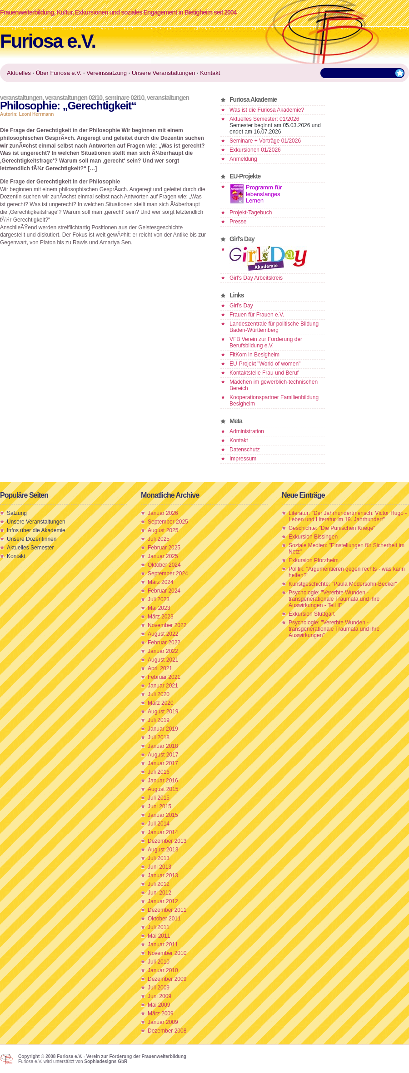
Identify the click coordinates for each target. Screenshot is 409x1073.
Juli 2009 (159, 987)
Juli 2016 (159, 772)
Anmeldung (243, 159)
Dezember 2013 (167, 841)
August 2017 (163, 755)
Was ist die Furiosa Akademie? (266, 110)
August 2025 (163, 530)
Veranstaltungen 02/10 (73, 97)
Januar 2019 (163, 729)
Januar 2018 (163, 746)
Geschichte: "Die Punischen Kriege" (332, 528)
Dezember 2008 (167, 1031)
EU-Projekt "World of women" (264, 364)
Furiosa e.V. (47, 41)
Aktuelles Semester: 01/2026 (264, 119)
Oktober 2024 (164, 565)
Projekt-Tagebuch (250, 212)
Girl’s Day (241, 305)
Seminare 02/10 (124, 97)
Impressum (242, 458)
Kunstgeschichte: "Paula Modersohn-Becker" (343, 584)
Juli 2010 (159, 962)
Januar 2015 (163, 815)
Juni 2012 (159, 893)
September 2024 (168, 573)
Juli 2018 (159, 737)
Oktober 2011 (164, 918)
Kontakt (238, 440)
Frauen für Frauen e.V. (256, 315)
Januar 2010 (163, 970)
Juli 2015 (159, 798)
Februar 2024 (164, 591)
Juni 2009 (159, 996)
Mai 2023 (159, 608)
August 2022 (163, 634)
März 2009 (161, 1013)
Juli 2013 (159, 858)
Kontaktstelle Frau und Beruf (264, 373)
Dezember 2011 (167, 910)
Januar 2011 (163, 944)
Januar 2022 (163, 651)
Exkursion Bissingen (313, 537)
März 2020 (161, 703)
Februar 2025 (164, 547)
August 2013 (163, 849)
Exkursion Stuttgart (311, 614)
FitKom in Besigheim (254, 354)
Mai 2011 (159, 936)
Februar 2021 (164, 677)
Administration (246, 431)
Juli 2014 (159, 824)
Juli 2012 (159, 884)
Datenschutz (244, 449)
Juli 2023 (159, 599)
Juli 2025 (159, 539)
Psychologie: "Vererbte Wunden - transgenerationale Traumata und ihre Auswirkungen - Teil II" (334, 598)
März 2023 (161, 616)
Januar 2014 (163, 832)
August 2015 (163, 789)
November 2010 (167, 953)
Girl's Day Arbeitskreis (256, 278)
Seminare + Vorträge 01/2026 (265, 141)
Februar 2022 (164, 642)
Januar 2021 (163, 685)
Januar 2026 (163, 513)
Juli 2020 (159, 694)
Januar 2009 (163, 1022)
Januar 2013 (163, 875)
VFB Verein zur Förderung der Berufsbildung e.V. (265, 342)
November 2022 (167, 625)
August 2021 (163, 660)
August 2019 (163, 711)
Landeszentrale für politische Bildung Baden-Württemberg (274, 327)
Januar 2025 (163, 556)
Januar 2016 (163, 780)
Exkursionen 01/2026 (255, 150)
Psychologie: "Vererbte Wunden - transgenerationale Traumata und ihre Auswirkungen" (334, 628)
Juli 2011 (159, 927)
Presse (237, 221)
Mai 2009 (159, 1005)
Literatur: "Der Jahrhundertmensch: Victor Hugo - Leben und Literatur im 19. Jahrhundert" (348, 516)
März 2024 (161, 582)
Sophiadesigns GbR (105, 1061)
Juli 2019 (159, 720)
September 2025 (168, 522)
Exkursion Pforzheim (314, 560)
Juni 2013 (159, 867)
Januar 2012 (163, 901)
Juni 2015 (159, 806)
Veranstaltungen (21, 97)
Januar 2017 (163, 763)
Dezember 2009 (167, 979)
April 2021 (160, 668)
